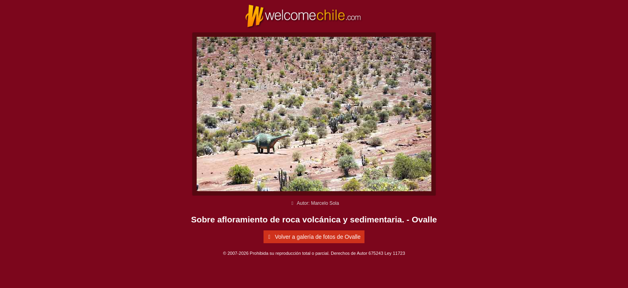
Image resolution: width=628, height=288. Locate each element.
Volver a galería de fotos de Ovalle (313, 237)
